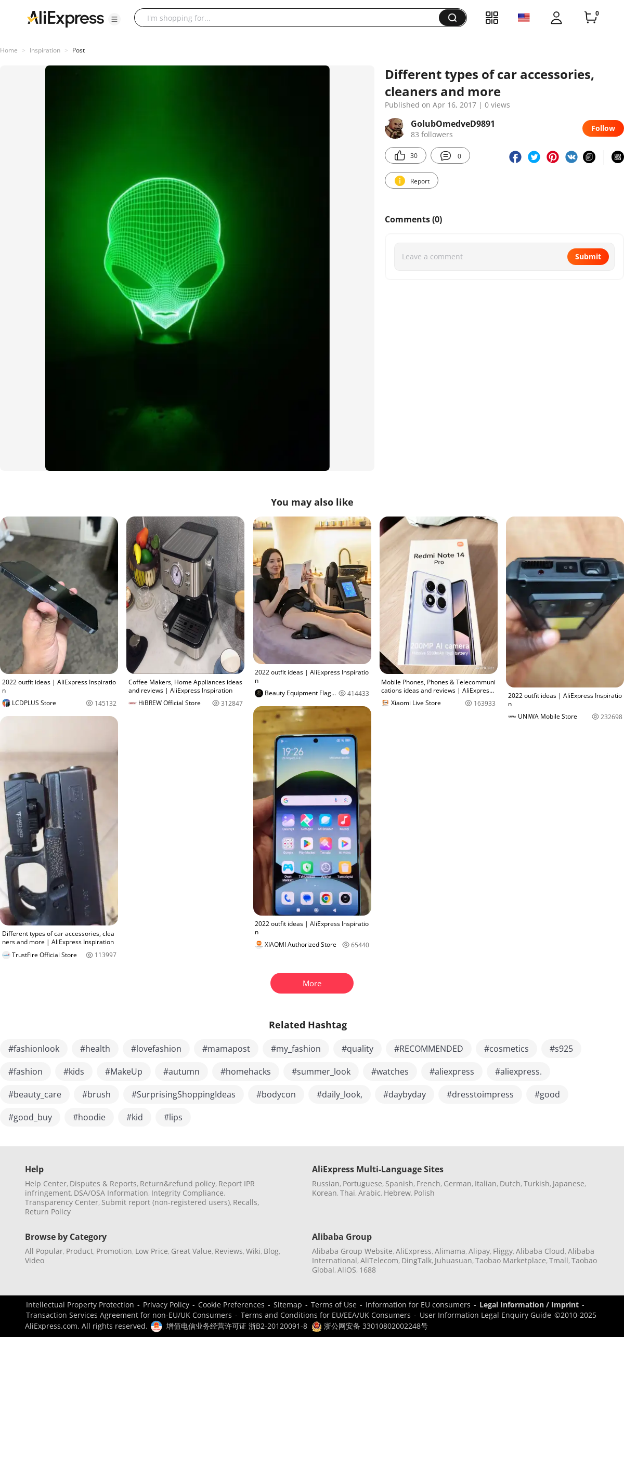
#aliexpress (452, 1071)
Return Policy (48, 1211)
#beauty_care (34, 1094)
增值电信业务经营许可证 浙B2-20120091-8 (236, 1326)
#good (547, 1094)
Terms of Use (334, 1304)
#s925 (561, 1048)
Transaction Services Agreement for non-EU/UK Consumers (129, 1315)
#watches (390, 1071)
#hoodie (89, 1117)
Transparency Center (61, 1202)
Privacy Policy (166, 1304)
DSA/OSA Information (111, 1193)
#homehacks (245, 1071)
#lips (173, 1117)
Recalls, (246, 1202)
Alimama (450, 1251)
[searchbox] (290, 18)
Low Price (151, 1251)
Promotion (114, 1251)
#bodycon (276, 1094)
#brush (96, 1094)
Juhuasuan (453, 1260)
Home (9, 50)
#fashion (25, 1071)
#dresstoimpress (480, 1094)
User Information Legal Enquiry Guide (485, 1315)
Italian (486, 1183)
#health (95, 1048)
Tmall (558, 1260)
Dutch (510, 1183)
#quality (357, 1048)
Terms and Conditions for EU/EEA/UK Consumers (326, 1315)
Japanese (568, 1183)
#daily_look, (339, 1094)
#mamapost (226, 1048)
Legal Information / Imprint (529, 1304)
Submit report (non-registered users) (165, 1202)
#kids (73, 1071)
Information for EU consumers (418, 1304)
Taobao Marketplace (510, 1260)
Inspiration (45, 50)
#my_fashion (296, 1048)
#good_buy (30, 1117)
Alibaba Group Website (352, 1251)
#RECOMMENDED (428, 1048)
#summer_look (321, 1071)
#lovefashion (156, 1048)
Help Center (46, 1183)
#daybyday (404, 1094)
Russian (326, 1183)
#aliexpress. (518, 1071)
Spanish (399, 1183)
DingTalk (416, 1260)
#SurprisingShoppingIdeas (184, 1094)
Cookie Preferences (231, 1304)
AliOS (346, 1270)
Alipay (479, 1251)
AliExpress (414, 1251)
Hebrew (397, 1193)
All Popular (44, 1251)
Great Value (191, 1251)
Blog (271, 1251)
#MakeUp (123, 1071)
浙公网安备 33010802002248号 (369, 1326)
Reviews (229, 1251)
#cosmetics (506, 1048)
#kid (134, 1117)
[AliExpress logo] (65, 18)
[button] (114, 19)
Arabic (369, 1193)
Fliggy (503, 1251)
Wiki (253, 1251)
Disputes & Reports (103, 1183)
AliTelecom (379, 1260)
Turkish (537, 1183)
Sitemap (288, 1304)
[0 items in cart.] (590, 17)
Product (79, 1251)
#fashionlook (33, 1048)
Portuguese (362, 1183)
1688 (367, 1270)
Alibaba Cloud (540, 1251)
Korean (324, 1193)
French (428, 1183)
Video (34, 1260)
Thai (347, 1193)
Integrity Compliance (187, 1193)
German (458, 1183)
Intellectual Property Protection (80, 1304)
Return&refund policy (177, 1183)
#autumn (181, 1071)
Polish (424, 1193)
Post (78, 50)
